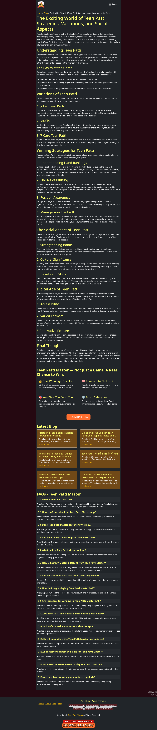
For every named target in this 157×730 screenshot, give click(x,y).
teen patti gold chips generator (104, 709)
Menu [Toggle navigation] (113, 4)
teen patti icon (89, 709)
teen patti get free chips (76, 705)
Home (39, 13)
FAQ (60, 703)
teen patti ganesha (92, 705)
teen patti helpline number (108, 705)
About (48, 703)
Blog (46, 13)
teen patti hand (78, 709)
